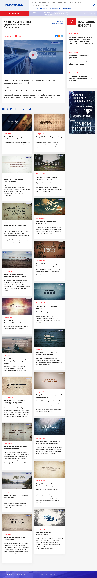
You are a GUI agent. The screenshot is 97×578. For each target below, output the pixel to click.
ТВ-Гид (34, 2)
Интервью (44, 8)
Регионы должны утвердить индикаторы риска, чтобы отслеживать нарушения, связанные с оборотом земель (81, 40)
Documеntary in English (41, 5)
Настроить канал (55, 2)
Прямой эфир (14, 13)
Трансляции (66, 8)
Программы (55, 8)
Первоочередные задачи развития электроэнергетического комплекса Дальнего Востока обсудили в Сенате (80, 60)
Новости (35, 8)
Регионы (42, 2)
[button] (94, 5)
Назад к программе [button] (57, 23)
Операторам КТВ (70, 2)
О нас (81, 2)
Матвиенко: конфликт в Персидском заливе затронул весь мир (80, 78)
